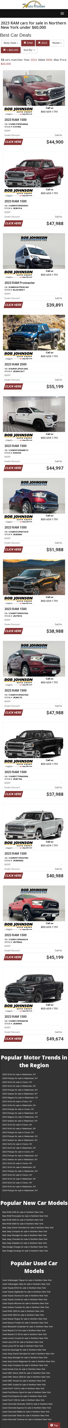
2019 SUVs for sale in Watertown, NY (19, 1186)
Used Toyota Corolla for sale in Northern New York (24, 1299)
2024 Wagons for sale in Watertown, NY (20, 1117)
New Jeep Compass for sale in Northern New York (24, 1231)
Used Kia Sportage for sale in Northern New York (24, 1350)
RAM (28, 42)
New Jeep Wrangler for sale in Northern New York (24, 1235)
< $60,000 (10, 50)
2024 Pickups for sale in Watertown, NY (20, 1113)
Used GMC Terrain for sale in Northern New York (24, 1381)
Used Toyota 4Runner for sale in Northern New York (25, 1303)
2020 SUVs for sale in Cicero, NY (17, 1175)
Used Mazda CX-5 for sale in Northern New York (24, 1330)
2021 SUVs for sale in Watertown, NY (19, 1167)
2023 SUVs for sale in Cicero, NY (17, 1125)
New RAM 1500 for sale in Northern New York (22, 1212)
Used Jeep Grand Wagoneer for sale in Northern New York (28, 1361)
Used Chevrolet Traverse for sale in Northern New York (26, 1419)
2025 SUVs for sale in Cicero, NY (17, 1082)
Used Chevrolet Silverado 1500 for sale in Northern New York (27, 1404)
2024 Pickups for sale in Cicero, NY (18, 1109)
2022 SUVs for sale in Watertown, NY (19, 1148)
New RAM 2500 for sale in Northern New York (22, 1220)
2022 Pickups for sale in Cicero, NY (18, 1152)
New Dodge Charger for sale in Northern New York (24, 1247)
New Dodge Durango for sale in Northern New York (25, 1251)
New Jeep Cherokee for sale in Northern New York (24, 1239)
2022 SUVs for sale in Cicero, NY (17, 1144)
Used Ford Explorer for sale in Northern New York (24, 1396)
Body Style (11, 42)
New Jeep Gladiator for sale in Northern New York (24, 1243)
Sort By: (29, 50)
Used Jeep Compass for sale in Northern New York (25, 1365)
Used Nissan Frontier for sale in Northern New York (25, 1323)
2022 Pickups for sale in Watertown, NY (20, 1155)
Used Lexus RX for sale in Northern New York (22, 1342)
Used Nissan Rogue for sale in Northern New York (24, 1319)
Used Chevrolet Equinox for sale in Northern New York (26, 1408)
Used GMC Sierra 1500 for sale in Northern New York (26, 1373)
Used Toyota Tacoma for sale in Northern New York (25, 1295)
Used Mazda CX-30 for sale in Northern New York (24, 1334)
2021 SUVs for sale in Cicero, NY (17, 1163)
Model (57, 42)
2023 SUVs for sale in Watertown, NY (19, 1128)
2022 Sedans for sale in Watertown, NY (19, 1159)
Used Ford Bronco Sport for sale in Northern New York (26, 1392)
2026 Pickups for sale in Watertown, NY (20, 1078)
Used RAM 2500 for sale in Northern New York (23, 1315)
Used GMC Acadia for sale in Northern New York (24, 1384)
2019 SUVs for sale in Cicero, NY (17, 1183)
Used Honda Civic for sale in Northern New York (23, 1369)
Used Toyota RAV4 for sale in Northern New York (24, 1288)
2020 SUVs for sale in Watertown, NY (19, 1179)
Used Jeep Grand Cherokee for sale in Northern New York (28, 1354)
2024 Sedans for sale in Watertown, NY (19, 1121)
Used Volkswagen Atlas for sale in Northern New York (26, 1284)
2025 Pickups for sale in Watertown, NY (20, 1090)
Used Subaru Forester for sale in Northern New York (25, 1307)
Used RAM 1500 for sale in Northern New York (23, 1311)
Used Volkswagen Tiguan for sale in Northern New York (27, 1280)
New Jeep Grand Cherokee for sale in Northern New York (27, 1227)
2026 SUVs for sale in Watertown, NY (19, 1074)
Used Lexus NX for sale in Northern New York (22, 1346)
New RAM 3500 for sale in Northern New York (22, 1224)
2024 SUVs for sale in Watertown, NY (19, 1105)
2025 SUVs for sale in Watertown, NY (19, 1086)
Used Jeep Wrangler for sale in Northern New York (24, 1357)
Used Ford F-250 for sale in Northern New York (23, 1400)
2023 (42, 42)
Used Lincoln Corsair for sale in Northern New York (25, 1338)
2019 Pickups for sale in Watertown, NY (20, 1190)
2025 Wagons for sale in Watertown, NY (20, 1097)
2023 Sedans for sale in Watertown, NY (19, 1140)
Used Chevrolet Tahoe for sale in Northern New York (25, 1415)
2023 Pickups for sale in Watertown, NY (20, 1136)
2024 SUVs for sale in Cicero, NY (17, 1101)
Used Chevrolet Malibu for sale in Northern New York (25, 1412)
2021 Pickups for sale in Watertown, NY (20, 1171)
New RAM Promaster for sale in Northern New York (25, 1216)
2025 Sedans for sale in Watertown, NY (19, 1094)
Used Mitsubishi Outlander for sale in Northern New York (27, 1326)
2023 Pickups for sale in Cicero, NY (18, 1132)
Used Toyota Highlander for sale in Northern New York (26, 1292)
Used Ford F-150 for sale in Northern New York (23, 1388)
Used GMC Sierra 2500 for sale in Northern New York (26, 1377)
